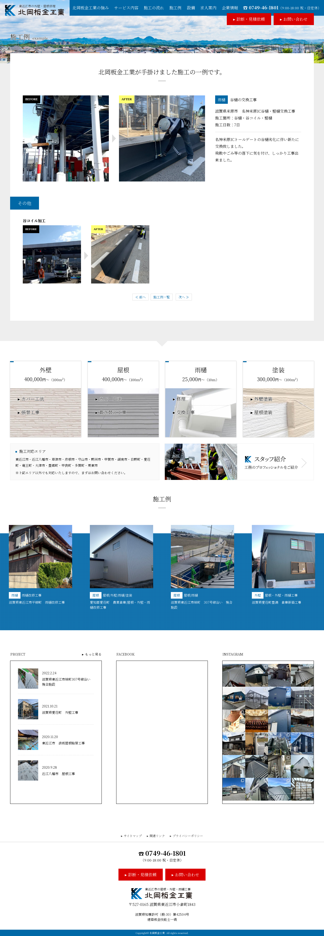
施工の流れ (154, 8)
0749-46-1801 (285, 7)
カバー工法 (32, 399)
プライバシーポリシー (188, 835)
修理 (181, 399)
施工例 (175, 8)
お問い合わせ (295, 19)
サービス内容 (126, 8)
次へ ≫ (183, 297)
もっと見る (93, 654)
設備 (191, 8)
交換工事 (185, 412)
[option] (40, 565)
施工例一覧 (161, 297)
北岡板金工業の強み (90, 8)
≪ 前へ (140, 297)
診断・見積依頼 (250, 19)
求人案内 (208, 8)
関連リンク (157, 835)
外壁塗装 (263, 399)
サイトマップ (133, 835)
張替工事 (30, 412)
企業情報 (230, 8)
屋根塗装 (263, 412)
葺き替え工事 (112, 412)
